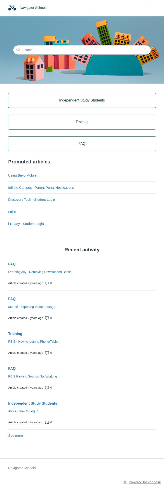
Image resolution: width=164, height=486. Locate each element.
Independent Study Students (32, 403)
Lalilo (12, 212)
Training (15, 334)
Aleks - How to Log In (23, 411)
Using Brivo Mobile (22, 175)
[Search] (82, 49)
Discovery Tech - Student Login (31, 199)
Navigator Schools (22, 468)
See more (15, 435)
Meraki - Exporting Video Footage (31, 307)
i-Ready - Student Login (26, 224)
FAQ (12, 264)
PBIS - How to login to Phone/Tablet (33, 341)
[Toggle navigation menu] (148, 8)
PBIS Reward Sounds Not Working (32, 376)
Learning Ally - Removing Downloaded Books (39, 272)
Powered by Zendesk (145, 482)
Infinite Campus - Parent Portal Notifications (41, 187)
